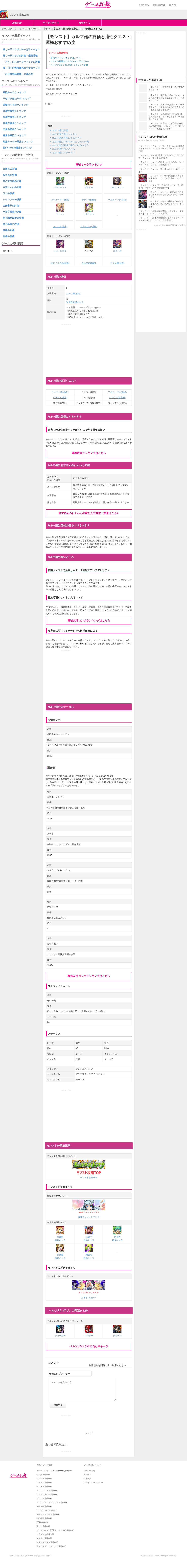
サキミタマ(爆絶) (88, 226)
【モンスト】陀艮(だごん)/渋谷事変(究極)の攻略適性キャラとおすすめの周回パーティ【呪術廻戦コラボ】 (167, 126)
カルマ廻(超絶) (89, 263)
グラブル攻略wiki (44, 1478)
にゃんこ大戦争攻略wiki (47, 1494)
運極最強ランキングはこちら (89, 453)
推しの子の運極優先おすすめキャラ (21, 68)
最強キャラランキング (89, 164)
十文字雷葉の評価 (12, 211)
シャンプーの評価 (12, 199)
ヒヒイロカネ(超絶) (60, 263)
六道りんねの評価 (12, 187)
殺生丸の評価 (10, 175)
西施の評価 (8, 236)
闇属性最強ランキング (14, 135)
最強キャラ (84, 23)
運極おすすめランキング (15, 104)
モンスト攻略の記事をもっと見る (171, 225)
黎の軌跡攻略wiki (44, 1518)
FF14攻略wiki (42, 1522)
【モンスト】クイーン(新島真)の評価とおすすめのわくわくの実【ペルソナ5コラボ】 (166, 204)
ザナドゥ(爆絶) (89, 199)
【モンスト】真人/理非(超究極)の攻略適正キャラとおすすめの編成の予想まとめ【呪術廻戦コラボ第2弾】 (166, 107)
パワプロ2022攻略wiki (46, 1510)
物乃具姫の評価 (11, 224)
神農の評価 (8, 230)
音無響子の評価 (11, 205)
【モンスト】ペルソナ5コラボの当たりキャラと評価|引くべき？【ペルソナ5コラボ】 (161, 186)
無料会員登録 (159, 5)
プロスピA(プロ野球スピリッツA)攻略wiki (54, 1530)
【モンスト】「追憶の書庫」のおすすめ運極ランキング (166, 88)
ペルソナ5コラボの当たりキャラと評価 (69, 65)
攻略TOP (17, 23)
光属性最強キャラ (74, 302)
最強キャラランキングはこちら (65, 58)
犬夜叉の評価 (10, 168)
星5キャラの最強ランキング (17, 147)
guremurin (57, 89)
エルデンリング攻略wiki (47, 1542)
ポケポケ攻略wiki (44, 1506)
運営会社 (87, 1474)
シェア (49, 103)
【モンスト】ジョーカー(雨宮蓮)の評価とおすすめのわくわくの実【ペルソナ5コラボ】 (166, 194)
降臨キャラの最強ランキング (18, 141)
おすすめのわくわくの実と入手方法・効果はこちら (88, 513)
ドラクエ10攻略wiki (45, 1534)
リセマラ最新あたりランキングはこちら (69, 61)
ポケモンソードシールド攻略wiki (51, 1546)
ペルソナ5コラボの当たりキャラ (89, 1346)
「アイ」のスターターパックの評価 (21, 61)
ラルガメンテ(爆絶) (117, 199)
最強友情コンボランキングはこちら (89, 620)
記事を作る (144, 5)
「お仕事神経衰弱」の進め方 (18, 74)
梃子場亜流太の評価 (13, 218)
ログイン (173, 5)
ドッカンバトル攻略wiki (47, 1490)
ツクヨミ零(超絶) (60, 392)
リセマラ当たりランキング (17, 98)
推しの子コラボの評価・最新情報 (20, 55)
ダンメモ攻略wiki (44, 1538)
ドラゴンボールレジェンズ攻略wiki (52, 1502)
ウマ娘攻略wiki (43, 1474)
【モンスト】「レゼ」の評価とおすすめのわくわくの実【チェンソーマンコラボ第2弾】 (161, 163)
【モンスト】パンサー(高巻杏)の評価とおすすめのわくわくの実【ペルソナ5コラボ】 (166, 178)
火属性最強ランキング (14, 111)
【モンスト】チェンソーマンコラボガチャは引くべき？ (161, 170)
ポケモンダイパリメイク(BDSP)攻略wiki (54, 1470)
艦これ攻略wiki (43, 1526)
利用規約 (93, 1365)
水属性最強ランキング (14, 117)
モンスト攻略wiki (44, 1486)
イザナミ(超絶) (60, 397)
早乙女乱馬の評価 (12, 181)
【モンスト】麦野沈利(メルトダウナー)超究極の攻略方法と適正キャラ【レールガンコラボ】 (166, 98)
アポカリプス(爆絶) (117, 392)
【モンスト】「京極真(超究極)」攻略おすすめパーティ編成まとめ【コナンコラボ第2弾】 (161, 219)
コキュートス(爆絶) (60, 199)
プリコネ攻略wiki (44, 1498)
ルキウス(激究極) (117, 397)
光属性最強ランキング (14, 129)
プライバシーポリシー (93, 1482)
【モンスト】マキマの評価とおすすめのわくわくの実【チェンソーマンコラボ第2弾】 (161, 156)
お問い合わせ (89, 1470)
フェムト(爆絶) (60, 226)
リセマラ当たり (51, 23)
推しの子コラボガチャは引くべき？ (21, 49)
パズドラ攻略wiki (44, 1482)
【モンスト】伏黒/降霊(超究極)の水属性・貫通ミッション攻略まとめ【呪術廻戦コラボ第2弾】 (166, 116)
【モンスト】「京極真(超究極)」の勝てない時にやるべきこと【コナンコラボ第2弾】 (161, 212)
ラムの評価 (8, 193)
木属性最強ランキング (14, 123)
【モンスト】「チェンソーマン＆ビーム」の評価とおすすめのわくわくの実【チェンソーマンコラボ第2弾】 (161, 148)
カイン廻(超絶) (117, 263)
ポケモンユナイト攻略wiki (48, 1514)
